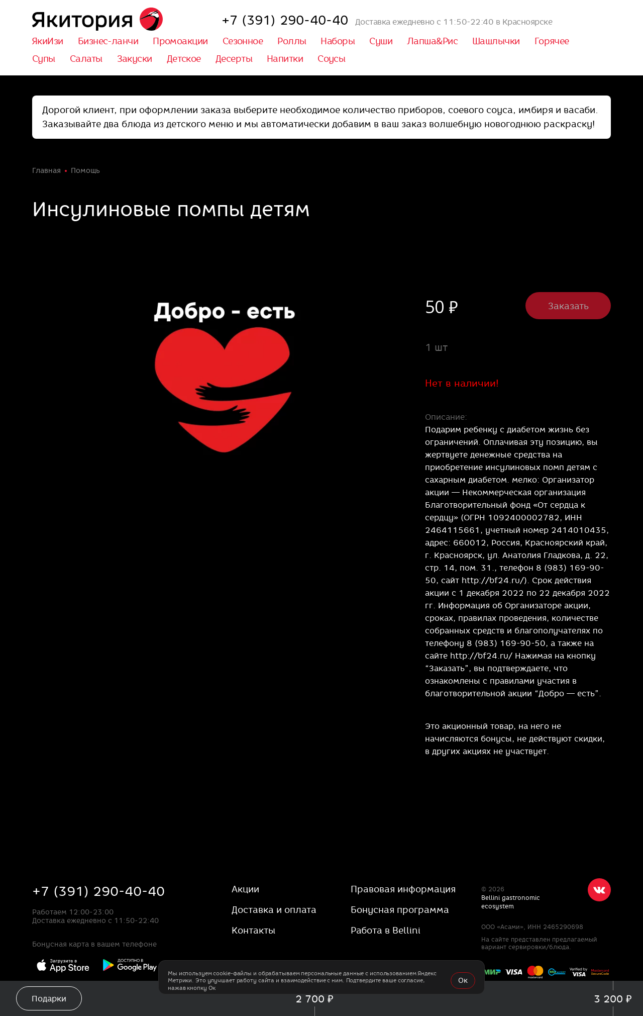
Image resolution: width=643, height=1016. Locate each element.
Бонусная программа (400, 909)
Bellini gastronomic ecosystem (510, 902)
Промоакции (180, 41)
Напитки (285, 58)
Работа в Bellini (385, 930)
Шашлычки (496, 41)
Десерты (234, 58)
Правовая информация (403, 889)
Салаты (86, 58)
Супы (43, 58)
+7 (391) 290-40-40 (98, 891)
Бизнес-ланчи (108, 41)
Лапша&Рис (432, 41)
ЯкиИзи (47, 41)
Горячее (551, 41)
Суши (380, 41)
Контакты (253, 930)
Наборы (337, 41)
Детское (184, 58)
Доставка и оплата (274, 909)
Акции (245, 889)
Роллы (291, 41)
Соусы (331, 58)
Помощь (85, 170)
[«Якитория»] (97, 20)
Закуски (134, 58)
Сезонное (243, 41)
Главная (46, 170)
